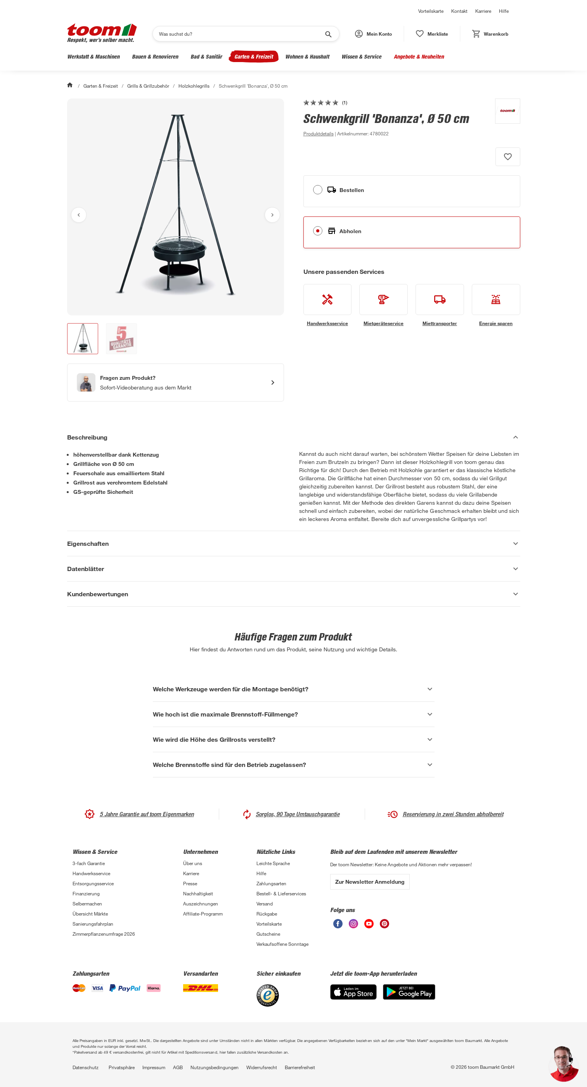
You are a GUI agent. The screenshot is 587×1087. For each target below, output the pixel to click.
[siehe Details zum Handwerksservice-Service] (327, 305)
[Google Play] (409, 997)
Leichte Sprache (273, 863)
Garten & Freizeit (253, 56)
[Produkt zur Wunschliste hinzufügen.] (508, 157)
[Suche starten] (328, 33)
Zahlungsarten (271, 883)
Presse (190, 883)
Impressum (153, 1067)
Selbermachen (87, 903)
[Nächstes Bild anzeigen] (272, 215)
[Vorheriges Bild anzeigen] (79, 215)
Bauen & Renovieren (155, 56)
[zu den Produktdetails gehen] (318, 133)
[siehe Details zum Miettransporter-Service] (440, 305)
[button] (373, 34)
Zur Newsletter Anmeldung (370, 881)
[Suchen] (241, 33)
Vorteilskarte (430, 11)
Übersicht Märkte (90, 913)
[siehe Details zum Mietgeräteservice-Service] (383, 305)
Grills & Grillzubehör (148, 86)
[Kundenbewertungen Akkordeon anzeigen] (293, 594)
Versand (264, 903)
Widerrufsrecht (261, 1067)
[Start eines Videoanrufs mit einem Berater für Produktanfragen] (175, 382)
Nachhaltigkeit (198, 893)
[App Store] (353, 997)
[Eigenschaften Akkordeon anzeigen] (293, 543)
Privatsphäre (122, 1067)
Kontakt (459, 11)
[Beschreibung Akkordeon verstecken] (293, 437)
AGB (178, 1067)
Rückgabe (266, 913)
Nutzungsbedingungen (214, 1067)
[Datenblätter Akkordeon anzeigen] (293, 568)
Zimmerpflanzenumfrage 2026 (104, 934)
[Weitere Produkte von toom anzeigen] (503, 118)
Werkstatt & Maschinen (93, 56)
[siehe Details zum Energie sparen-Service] (496, 305)
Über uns (192, 863)
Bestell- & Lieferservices (281, 893)
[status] (432, 34)
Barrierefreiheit (300, 1067)
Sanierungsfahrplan (93, 924)
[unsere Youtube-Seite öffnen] (369, 926)
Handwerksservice (91, 873)
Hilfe (504, 11)
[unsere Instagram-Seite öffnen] (353, 926)
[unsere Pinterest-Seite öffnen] (384, 926)
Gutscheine (268, 934)
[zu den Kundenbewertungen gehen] (325, 102)
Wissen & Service (361, 56)
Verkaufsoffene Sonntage (282, 944)
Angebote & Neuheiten (419, 56)
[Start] (70, 85)
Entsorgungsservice (93, 883)
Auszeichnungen (200, 903)
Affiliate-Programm (203, 913)
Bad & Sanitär (206, 56)
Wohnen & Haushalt (307, 56)
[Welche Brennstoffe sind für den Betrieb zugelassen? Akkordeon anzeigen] (294, 764)
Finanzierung (86, 893)
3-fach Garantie (89, 863)
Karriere (483, 11)
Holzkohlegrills (194, 86)
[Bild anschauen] (175, 207)
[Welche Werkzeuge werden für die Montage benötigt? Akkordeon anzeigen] (294, 689)
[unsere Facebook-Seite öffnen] (338, 926)
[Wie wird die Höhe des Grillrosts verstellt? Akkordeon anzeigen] (294, 739)
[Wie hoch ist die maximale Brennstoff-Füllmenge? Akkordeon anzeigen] (294, 714)
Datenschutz (86, 1067)
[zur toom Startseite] (102, 33)
